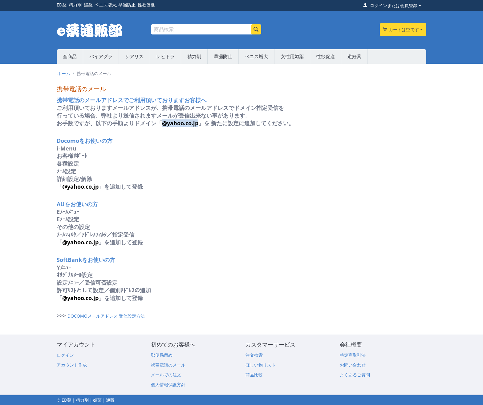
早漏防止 (223, 56)
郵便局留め (161, 355)
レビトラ (165, 56)
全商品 (70, 56)
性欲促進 (325, 56)
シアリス (134, 56)
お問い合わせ (353, 365)
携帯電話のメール (168, 365)
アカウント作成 (72, 365)
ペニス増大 (256, 56)
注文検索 (254, 355)
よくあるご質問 (355, 375)
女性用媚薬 (292, 56)
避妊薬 (354, 56)
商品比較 (254, 375)
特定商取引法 (353, 355)
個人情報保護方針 (168, 384)
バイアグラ (100, 56)
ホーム (63, 73)
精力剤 (194, 56)
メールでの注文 (166, 375)
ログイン (65, 355)
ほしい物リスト (261, 365)
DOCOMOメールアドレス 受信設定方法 (106, 316)
